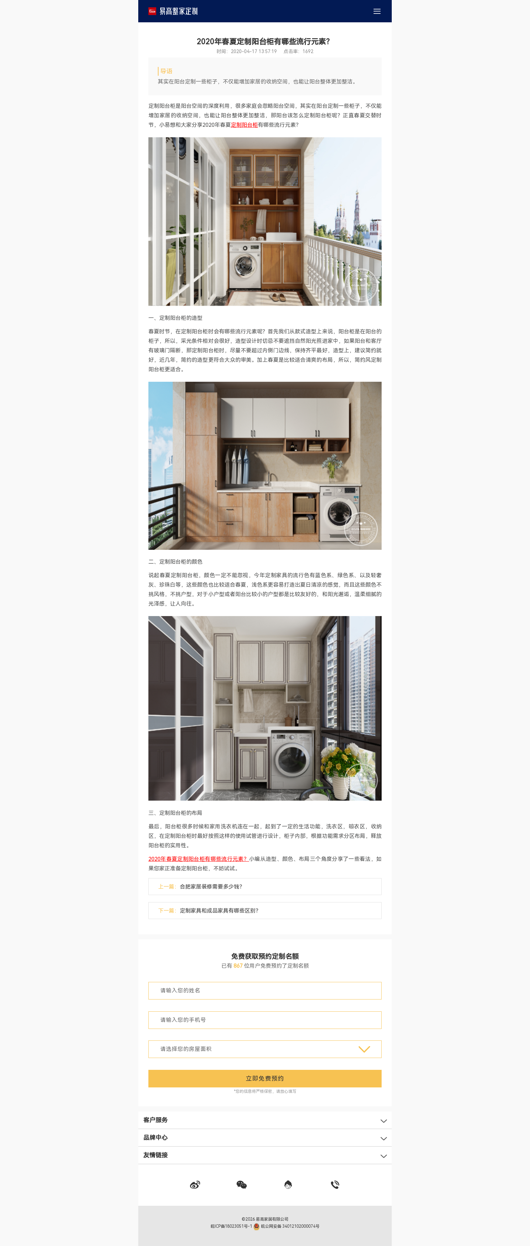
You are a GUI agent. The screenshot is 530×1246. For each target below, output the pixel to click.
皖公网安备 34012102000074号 (286, 1226)
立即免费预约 (265, 1078)
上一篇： (201, 887)
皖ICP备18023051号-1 (232, 1226)
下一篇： (209, 911)
